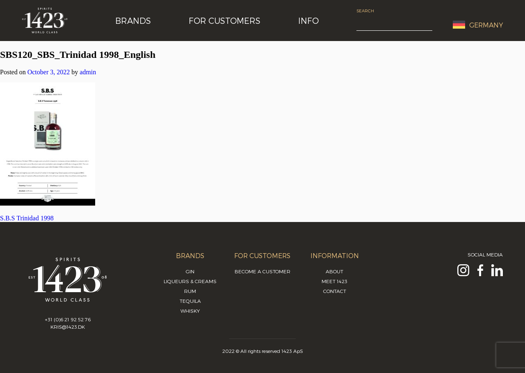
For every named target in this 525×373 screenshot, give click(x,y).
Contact (334, 291)
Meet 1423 (334, 281)
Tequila (190, 301)
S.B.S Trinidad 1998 (27, 218)
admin (88, 72)
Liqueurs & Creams (190, 281)
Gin (190, 271)
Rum (190, 291)
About (334, 271)
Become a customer (262, 271)
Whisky (190, 311)
